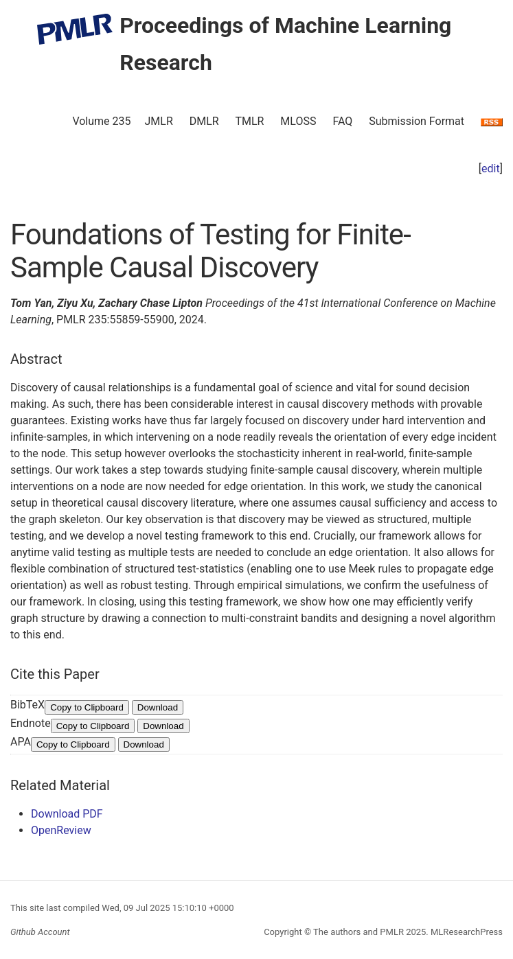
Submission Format (416, 121)
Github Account (40, 932)
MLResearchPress (466, 932)
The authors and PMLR (358, 932)
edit (490, 168)
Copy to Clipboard (87, 707)
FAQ (342, 121)
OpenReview (61, 830)
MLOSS (298, 121)
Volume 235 (101, 121)
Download (157, 707)
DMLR (204, 121)
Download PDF (67, 813)
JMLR (159, 121)
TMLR (249, 121)
